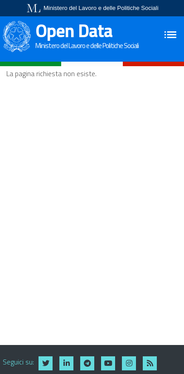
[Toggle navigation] (171, 34)
